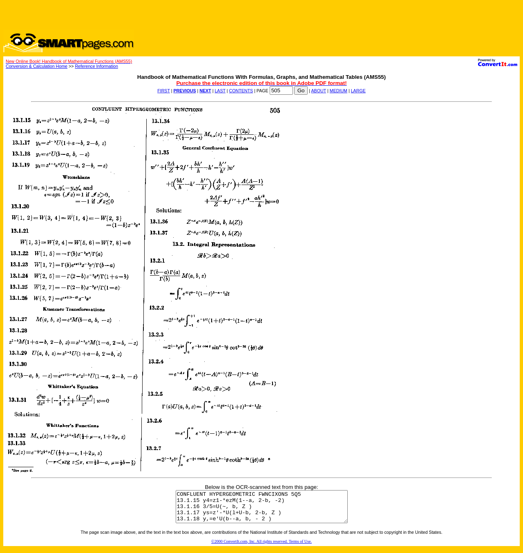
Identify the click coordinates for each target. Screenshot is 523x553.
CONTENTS (241, 90)
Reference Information (96, 66)
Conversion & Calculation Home (36, 66)
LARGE (358, 90)
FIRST (163, 90)
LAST (220, 90)
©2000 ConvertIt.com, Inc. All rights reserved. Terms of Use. (261, 547)
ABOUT (318, 90)
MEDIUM (338, 90)
